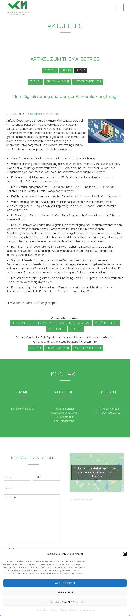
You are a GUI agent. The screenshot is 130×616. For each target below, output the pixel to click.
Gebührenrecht (106, 323)
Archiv (66, 70)
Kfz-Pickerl (56, 329)
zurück (35, 81)
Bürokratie (46, 323)
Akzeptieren (65, 583)
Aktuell (50, 70)
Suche (80, 70)
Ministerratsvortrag (74, 323)
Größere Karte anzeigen (81, 499)
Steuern (76, 329)
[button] (125, 554)
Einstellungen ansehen (65, 601)
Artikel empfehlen (87, 81)
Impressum (88, 610)
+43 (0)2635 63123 (108, 408)
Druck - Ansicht (57, 81)
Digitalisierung (23, 323)
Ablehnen (65, 592)
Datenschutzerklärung (47, 610)
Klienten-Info (50, 113)
